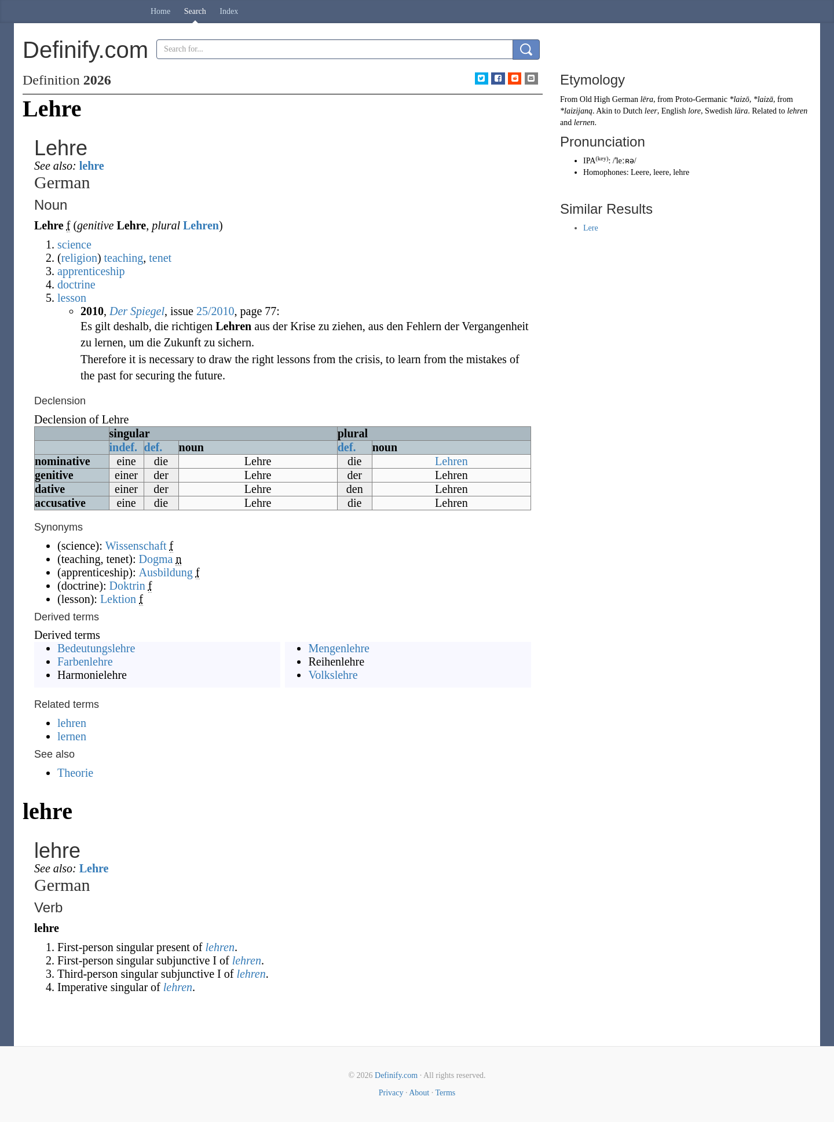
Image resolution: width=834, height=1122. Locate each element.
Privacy (391, 1092)
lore (694, 111)
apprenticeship (91, 271)
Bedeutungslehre (96, 648)
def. (153, 447)
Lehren (201, 225)
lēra (646, 99)
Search (195, 11)
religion (79, 257)
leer (651, 111)
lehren (71, 723)
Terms (445, 1092)
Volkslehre (332, 674)
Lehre (94, 868)
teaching (124, 257)
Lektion (118, 599)
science (74, 244)
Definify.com (396, 1075)
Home (160, 11)
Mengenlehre (339, 648)
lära (741, 111)
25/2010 (215, 311)
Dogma (156, 559)
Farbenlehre (85, 661)
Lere (590, 228)
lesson (71, 297)
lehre (91, 165)
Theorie (75, 772)
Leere (640, 172)
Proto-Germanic (701, 99)
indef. (123, 447)
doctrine (76, 284)
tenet (160, 257)
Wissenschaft (136, 545)
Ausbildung (166, 572)
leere (661, 172)
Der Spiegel (136, 311)
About (419, 1092)
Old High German (609, 99)
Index (229, 11)
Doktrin (127, 585)
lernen (71, 736)
